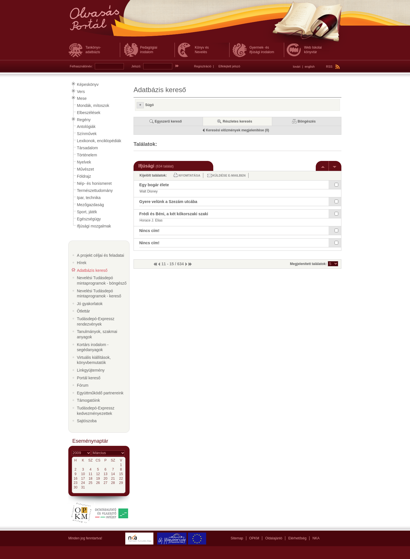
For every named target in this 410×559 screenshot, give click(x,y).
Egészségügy (89, 219)
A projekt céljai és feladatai (100, 255)
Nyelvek (84, 162)
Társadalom (87, 148)
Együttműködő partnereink (100, 393)
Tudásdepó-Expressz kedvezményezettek (95, 411)
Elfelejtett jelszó (229, 66)
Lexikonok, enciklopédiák (99, 140)
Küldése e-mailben (229, 175)
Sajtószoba (87, 421)
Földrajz (84, 176)
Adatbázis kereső (92, 270)
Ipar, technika (89, 197)
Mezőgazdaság (90, 204)
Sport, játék (87, 212)
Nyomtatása (189, 175)
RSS (333, 66)
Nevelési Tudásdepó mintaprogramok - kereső (99, 294)
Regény (84, 119)
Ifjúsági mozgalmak (94, 226)
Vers (81, 91)
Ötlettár (83, 311)
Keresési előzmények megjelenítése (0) (237, 130)
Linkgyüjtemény (90, 370)
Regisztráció (203, 66)
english (310, 66)
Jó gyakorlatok (89, 303)
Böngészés (306, 121)
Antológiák (86, 126)
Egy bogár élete (154, 185)
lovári (296, 66)
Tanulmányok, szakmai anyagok (97, 334)
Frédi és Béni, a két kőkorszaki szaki (173, 214)
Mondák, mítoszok (93, 105)
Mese (82, 98)
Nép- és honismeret (94, 183)
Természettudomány (95, 190)
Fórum (82, 385)
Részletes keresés (237, 121)
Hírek (81, 262)
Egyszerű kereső (168, 121)
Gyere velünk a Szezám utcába (168, 201)
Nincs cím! (149, 230)
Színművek (87, 133)
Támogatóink (88, 400)
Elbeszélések (89, 112)
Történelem (87, 155)
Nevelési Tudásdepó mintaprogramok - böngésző (101, 280)
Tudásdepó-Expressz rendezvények (95, 321)
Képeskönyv (88, 84)
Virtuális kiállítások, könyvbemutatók (94, 360)
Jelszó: (136, 66)
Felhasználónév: (81, 66)
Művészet (85, 169)
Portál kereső (88, 378)
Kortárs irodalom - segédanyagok (92, 347)
